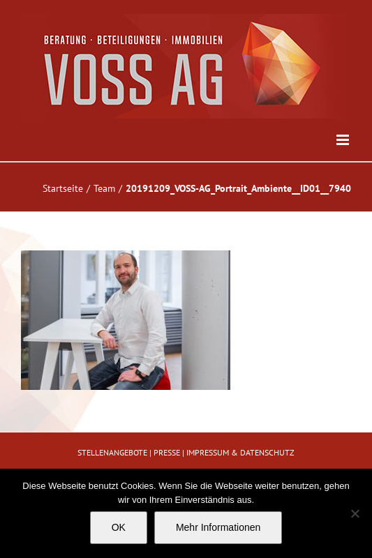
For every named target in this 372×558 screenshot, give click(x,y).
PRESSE (167, 452)
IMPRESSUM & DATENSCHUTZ (240, 452)
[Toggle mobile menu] (343, 140)
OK (119, 527)
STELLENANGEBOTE (112, 452)
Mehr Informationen (218, 527)
